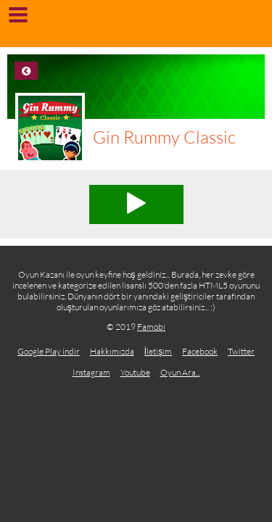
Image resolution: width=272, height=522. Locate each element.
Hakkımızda (112, 351)
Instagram (91, 372)
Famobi (151, 326)
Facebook (200, 351)
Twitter (241, 351)
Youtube (135, 372)
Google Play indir (48, 351)
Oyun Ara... (180, 372)
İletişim (158, 351)
